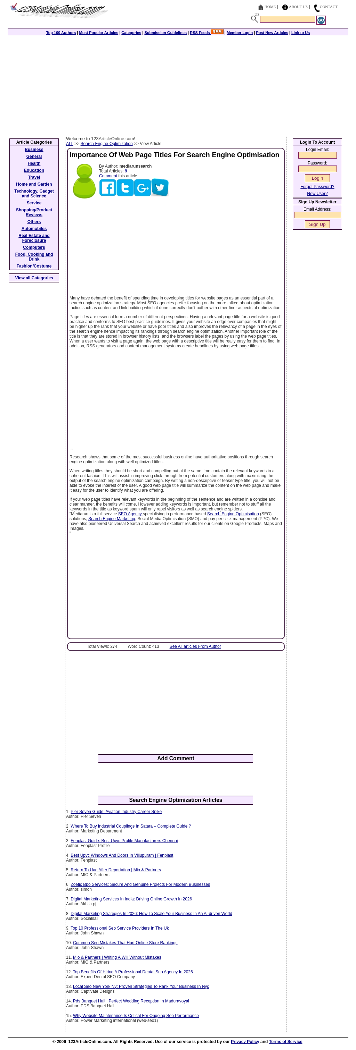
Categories (131, 33)
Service (34, 203)
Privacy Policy (245, 1041)
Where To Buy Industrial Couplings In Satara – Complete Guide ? (131, 826)
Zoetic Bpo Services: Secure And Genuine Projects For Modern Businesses (140, 884)
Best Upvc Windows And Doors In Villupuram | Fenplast (122, 855)
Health (34, 163)
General (34, 156)
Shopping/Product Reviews (34, 212)
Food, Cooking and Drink (34, 257)
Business (34, 149)
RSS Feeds (207, 33)
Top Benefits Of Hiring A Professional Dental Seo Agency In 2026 (133, 971)
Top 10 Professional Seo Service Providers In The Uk (120, 928)
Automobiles (34, 228)
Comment (108, 175)
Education (34, 170)
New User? (317, 193)
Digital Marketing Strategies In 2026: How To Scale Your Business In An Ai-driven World (151, 913)
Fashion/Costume (34, 266)
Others (34, 221)
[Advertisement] (178, 84)
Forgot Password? (317, 186)
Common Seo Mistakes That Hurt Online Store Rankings (125, 942)
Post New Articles (272, 33)
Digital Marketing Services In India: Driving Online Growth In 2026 (131, 899)
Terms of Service (285, 1041)
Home (270, 7)
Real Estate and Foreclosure (33, 238)
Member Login (240, 33)
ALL (69, 143)
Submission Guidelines (165, 33)
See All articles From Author (195, 646)
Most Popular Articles (98, 33)
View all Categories (34, 278)
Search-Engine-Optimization (107, 143)
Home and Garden (34, 184)
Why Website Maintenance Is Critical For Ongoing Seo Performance (136, 1015)
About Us (298, 7)
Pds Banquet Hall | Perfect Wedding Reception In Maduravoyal (131, 1001)
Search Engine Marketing (111, 518)
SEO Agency (130, 513)
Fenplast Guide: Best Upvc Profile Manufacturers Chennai (124, 840)
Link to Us (300, 33)
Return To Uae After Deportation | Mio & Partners (116, 869)
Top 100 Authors (61, 33)
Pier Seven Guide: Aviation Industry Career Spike (116, 811)
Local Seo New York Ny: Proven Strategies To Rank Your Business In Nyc (141, 986)
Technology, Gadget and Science (34, 193)
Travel (34, 177)
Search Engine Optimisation (233, 513)
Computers (34, 247)
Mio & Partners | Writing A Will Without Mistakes (117, 957)
